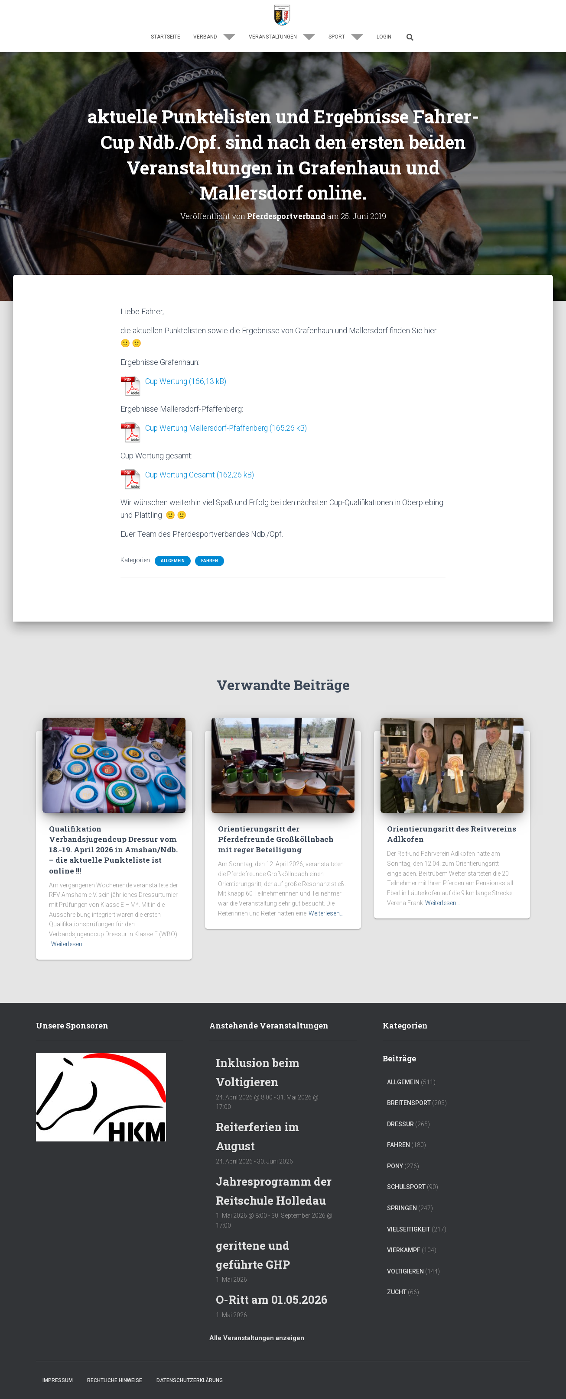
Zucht (397, 1274)
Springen (402, 1190)
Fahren (209, 559)
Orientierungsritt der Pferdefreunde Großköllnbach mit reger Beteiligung (283, 832)
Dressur (400, 1105)
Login (384, 37)
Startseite (165, 37)
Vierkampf (403, 1232)
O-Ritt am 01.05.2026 (273, 1299)
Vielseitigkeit (408, 1211)
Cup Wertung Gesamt (181, 473)
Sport (346, 37)
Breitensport (409, 1085)
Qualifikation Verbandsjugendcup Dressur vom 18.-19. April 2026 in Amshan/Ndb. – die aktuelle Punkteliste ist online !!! (113, 837)
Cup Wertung (167, 381)
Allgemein (173, 559)
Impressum (57, 1380)
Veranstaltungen (282, 37)
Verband (214, 37)
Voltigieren (405, 1253)
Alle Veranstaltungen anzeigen (256, 1338)
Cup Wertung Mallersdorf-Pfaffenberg (208, 427)
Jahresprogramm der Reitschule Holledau (266, 1181)
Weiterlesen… (68, 925)
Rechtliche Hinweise (114, 1380)
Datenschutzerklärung (189, 1380)
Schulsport (406, 1169)
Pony (395, 1147)
